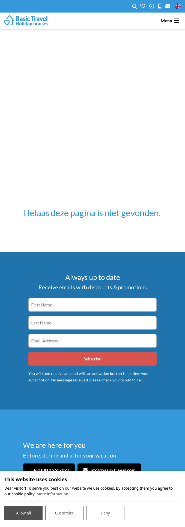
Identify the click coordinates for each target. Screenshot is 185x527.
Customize (64, 513)
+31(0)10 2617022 (51, 469)
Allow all (23, 513)
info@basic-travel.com (112, 469)
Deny (105, 513)
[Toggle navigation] (171, 21)
